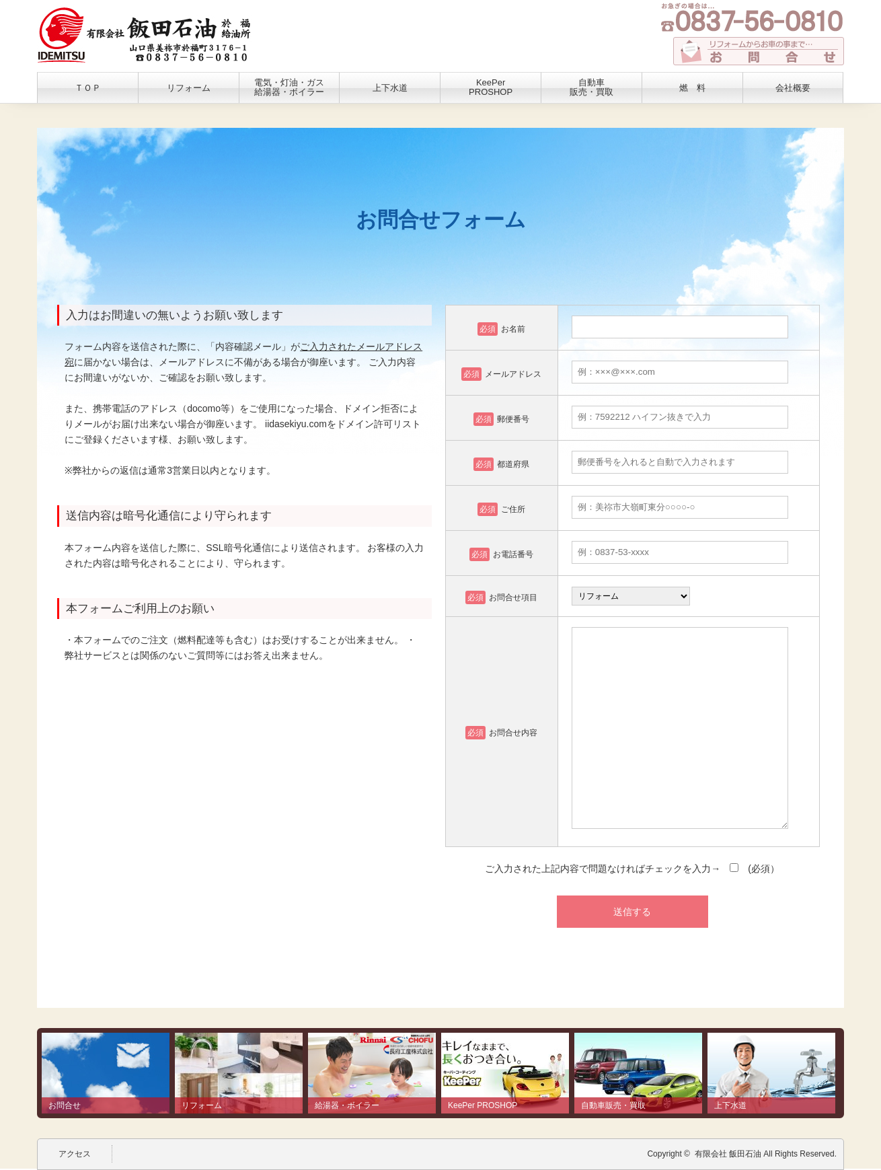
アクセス (75, 1154)
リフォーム (188, 88)
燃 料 (692, 88)
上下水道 (390, 88)
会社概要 (792, 88)
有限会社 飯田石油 (728, 1154)
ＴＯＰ (88, 88)
